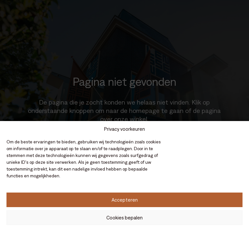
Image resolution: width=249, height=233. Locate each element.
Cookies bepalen (124, 217)
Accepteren (125, 200)
